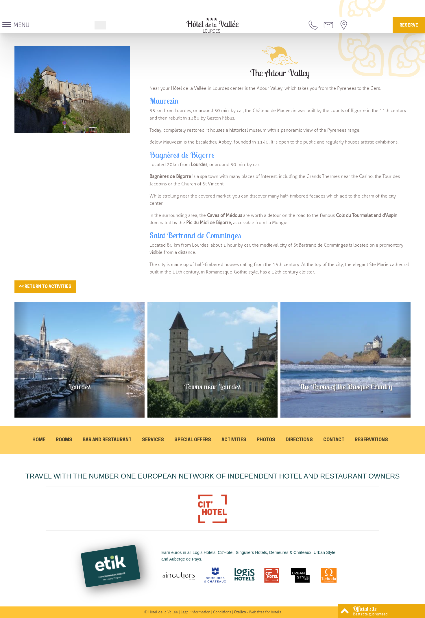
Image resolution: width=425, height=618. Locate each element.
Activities (233, 440)
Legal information (195, 612)
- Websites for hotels (257, 612)
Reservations (371, 440)
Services (153, 440)
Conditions (222, 612)
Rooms (64, 440)
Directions (299, 440)
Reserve (409, 25)
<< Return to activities (45, 287)
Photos (266, 440)
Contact (333, 440)
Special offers (192, 440)
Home (38, 440)
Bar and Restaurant (107, 440)
